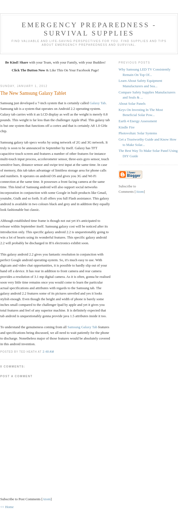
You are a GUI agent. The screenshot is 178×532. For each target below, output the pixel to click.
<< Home (7, 507)
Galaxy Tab (98, 103)
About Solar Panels (132, 104)
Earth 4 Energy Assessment (138, 121)
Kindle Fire (127, 127)
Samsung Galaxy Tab (82, 327)
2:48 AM (48, 351)
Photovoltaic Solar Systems (138, 133)
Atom (46, 499)
